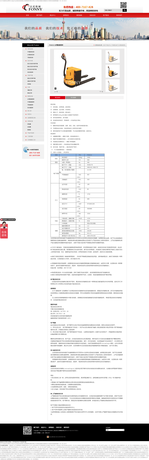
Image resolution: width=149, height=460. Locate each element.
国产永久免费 (85, 454)
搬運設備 (115, 45)
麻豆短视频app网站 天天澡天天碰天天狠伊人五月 (128, 457)
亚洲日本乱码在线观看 (33, 450)
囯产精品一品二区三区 (38, 447)
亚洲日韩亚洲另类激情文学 (141, 452)
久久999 (19, 450)
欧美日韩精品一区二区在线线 (30, 459)
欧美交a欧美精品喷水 (92, 449)
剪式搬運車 (30, 107)
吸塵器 (29, 129)
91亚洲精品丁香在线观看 (129, 450)
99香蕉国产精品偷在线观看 (69, 455)
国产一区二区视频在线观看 (126, 452)
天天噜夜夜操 (42, 445)
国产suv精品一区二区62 (107, 445)
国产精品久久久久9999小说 (92, 447)
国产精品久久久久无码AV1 (120, 449)
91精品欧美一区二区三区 (110, 455)
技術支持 (92, 15)
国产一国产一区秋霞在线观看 (95, 452)
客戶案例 (106, 15)
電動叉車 (29, 90)
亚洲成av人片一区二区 (18, 449)
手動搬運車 (30, 104)
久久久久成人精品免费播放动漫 (15, 457)
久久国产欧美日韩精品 (12, 447)
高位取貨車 (30, 72)
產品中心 (52, 15)
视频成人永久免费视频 (15, 445)
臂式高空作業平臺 (32, 69)
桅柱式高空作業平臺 (32, 66)
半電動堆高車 (30, 52)
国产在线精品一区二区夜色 (84, 455)
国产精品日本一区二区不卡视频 (69, 452)
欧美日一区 (72, 445)
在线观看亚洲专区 (122, 455)
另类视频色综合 (137, 454)
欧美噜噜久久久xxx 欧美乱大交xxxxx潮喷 (126, 447)
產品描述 (57, 97)
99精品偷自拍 (131, 449)
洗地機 (29, 127)
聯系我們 (119, 15)
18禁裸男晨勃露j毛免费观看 (111, 452)
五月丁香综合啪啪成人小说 (74, 454)
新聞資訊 (66, 15)
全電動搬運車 (30, 99)
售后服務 (73, 97)
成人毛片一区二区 (106, 450)
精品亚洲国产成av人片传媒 (9, 450)
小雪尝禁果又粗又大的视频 (60, 454)
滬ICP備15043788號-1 (72, 430)
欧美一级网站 (49, 449)
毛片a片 (14, 459)
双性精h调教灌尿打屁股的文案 (10, 452)
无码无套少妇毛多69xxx (42, 455)
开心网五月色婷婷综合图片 (7, 454)
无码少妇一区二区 (96, 445)
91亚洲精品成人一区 (116, 450)
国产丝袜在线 (52, 457)
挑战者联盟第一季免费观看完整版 (77, 449)
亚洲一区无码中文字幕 (29, 457)
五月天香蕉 (140, 447)
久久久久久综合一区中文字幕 (113, 454)
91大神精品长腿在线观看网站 (83, 445)
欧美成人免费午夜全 (30, 449)
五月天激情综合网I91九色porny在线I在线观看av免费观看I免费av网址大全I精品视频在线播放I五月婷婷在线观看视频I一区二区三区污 (33, 1)
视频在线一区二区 (83, 452)
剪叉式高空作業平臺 (32, 63)
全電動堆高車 (30, 54)
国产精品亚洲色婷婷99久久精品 (28, 454)
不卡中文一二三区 (141, 450)
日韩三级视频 (93, 454)
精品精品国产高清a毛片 (134, 455)
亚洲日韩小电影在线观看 (71, 450)
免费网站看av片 (26, 445)
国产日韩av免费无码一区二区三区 (123, 445)
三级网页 (24, 450)
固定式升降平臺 (31, 78)
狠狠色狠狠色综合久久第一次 (44, 454)
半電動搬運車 (30, 102)
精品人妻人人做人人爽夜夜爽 (14, 455)
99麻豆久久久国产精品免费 (93, 450)
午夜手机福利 (64, 445)
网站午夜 (17, 454)
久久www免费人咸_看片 (25, 447)
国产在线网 (47, 447)
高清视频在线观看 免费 (42, 457)
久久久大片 (54, 447)
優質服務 (79, 15)
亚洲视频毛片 (81, 457)
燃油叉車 (29, 93)
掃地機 (29, 124)
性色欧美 (19, 459)
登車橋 (29, 84)
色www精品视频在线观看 (71, 457)
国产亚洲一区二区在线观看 (108, 457)
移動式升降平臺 (31, 81)
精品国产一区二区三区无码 (61, 449)
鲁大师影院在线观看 (127, 454)
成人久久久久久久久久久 (28, 455)
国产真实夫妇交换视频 (97, 455)
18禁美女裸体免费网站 (24, 452)
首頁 (27, 15)
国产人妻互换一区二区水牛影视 (47, 450)
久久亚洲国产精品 (40, 449)
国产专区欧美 (82, 450)
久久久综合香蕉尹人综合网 (38, 452)
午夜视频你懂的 (60, 450)
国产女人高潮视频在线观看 (105, 449)
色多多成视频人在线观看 (77, 447)
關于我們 (39, 15)
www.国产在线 (60, 457)
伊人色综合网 (34, 445)
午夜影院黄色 (136, 445)
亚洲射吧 (143, 457)
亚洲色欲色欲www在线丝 (64, 447)
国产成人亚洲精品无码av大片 (53, 452)
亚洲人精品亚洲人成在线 (55, 455)
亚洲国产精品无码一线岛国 (53, 445)
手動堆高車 (30, 57)
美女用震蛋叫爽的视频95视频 (107, 447)
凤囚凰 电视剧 (101, 454)
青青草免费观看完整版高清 (93, 457)
